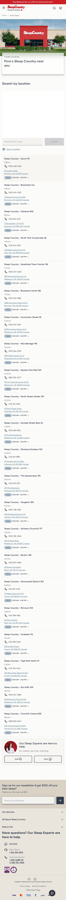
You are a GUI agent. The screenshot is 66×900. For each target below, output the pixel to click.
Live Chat (13, 844)
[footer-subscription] (60, 800)
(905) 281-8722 (15, 430)
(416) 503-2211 (14, 483)
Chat (48, 759)
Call (18, 759)
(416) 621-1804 (14, 404)
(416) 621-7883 (14, 457)
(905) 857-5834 (15, 563)
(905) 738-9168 (15, 510)
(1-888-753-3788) (17, 863)
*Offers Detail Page (33, 890)
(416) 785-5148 (15, 642)
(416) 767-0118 (14, 589)
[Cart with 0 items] (60, 8)
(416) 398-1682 (14, 616)
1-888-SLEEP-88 (16, 860)
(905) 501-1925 (15, 325)
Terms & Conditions (39, 886)
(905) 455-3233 (15, 193)
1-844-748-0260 (16, 852)
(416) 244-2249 (15, 245)
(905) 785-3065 (15, 536)
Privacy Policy (25, 886)
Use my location (13, 149)
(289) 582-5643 (15, 721)
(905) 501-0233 (15, 272)
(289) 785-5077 (15, 378)
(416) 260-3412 (14, 219)
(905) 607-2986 (15, 695)
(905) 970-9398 (15, 298)
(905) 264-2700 (15, 351)
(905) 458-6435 (15, 166)
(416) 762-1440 (14, 668)
